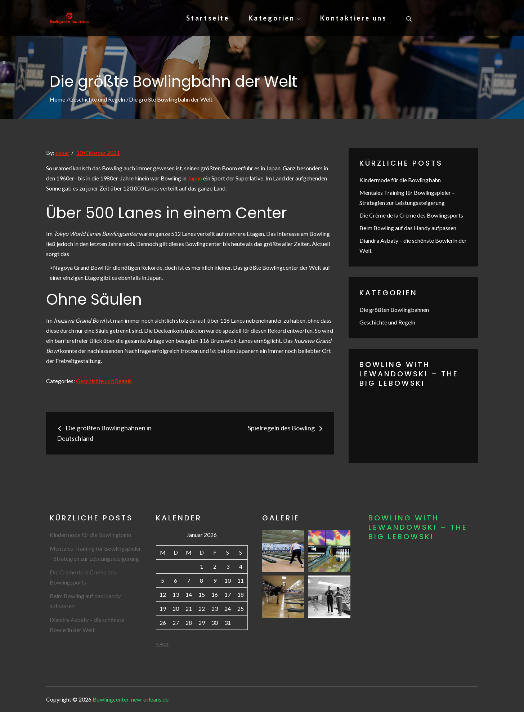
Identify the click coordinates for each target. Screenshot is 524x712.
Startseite (207, 18)
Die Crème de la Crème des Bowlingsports (411, 215)
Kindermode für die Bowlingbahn (400, 179)
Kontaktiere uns (353, 18)
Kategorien (274, 18)
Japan (195, 178)
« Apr (162, 643)
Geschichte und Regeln (104, 380)
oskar (62, 152)
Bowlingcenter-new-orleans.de (131, 699)
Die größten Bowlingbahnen (394, 309)
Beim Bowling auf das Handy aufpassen (407, 227)
